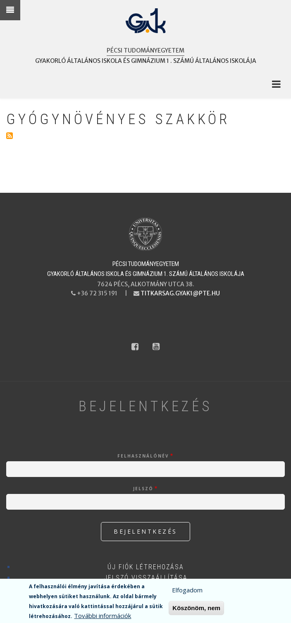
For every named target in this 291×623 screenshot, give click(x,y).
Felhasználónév (143, 456)
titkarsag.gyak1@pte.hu (180, 293)
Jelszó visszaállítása (146, 578)
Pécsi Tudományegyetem (145, 50)
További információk (102, 617)
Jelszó (143, 488)
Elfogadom (187, 591)
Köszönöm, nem (196, 609)
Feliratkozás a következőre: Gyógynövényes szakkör (9, 135)
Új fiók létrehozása (145, 567)
